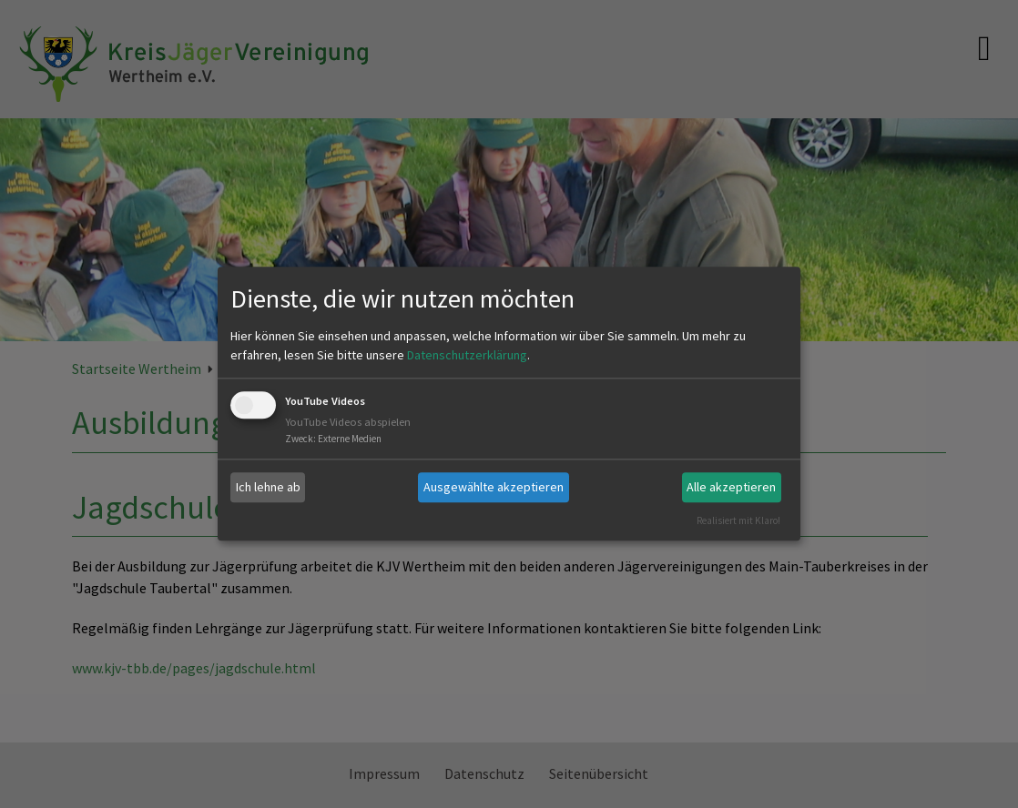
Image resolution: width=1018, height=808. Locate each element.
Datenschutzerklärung (467, 355)
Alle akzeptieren (731, 487)
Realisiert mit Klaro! (738, 520)
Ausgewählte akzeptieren (493, 487)
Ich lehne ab (268, 487)
